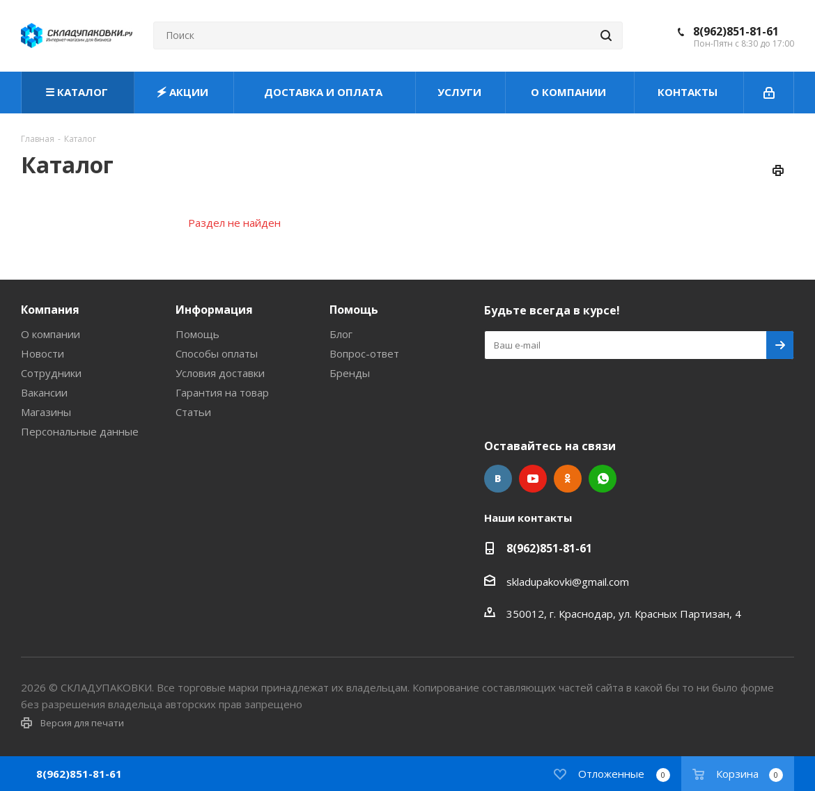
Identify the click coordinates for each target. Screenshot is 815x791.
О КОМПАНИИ (570, 92)
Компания (50, 309)
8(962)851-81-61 (736, 31)
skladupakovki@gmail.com (567, 582)
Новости (42, 353)
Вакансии (44, 392)
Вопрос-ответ (364, 353)
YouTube (533, 479)
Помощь (197, 334)
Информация (214, 309)
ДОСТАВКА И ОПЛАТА (324, 92)
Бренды (349, 373)
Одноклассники (568, 479)
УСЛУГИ (460, 92)
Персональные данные (80, 431)
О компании (50, 334)
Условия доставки (220, 373)
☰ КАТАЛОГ (78, 92)
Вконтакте (498, 479)
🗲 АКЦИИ (184, 92)
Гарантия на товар (222, 392)
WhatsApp (602, 479)
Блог (340, 334)
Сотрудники (51, 373)
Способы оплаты (217, 353)
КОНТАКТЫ (689, 92)
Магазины (46, 412)
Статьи (193, 412)
